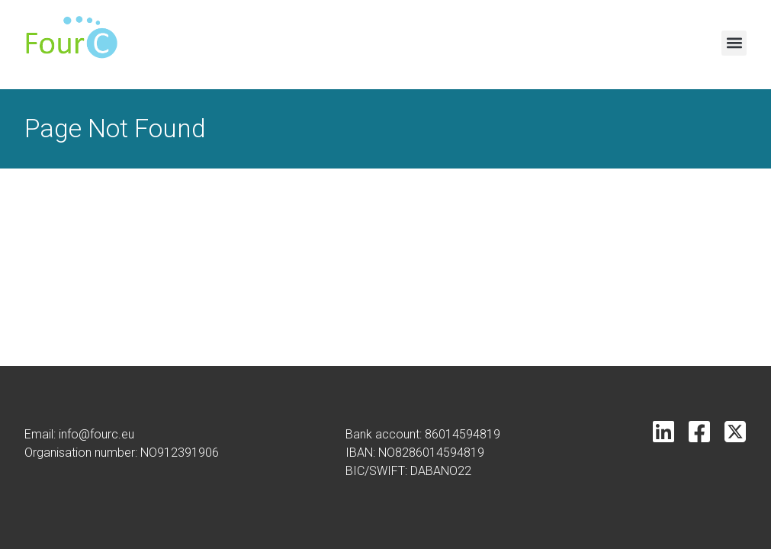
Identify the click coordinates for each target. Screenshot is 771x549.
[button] (734, 43)
